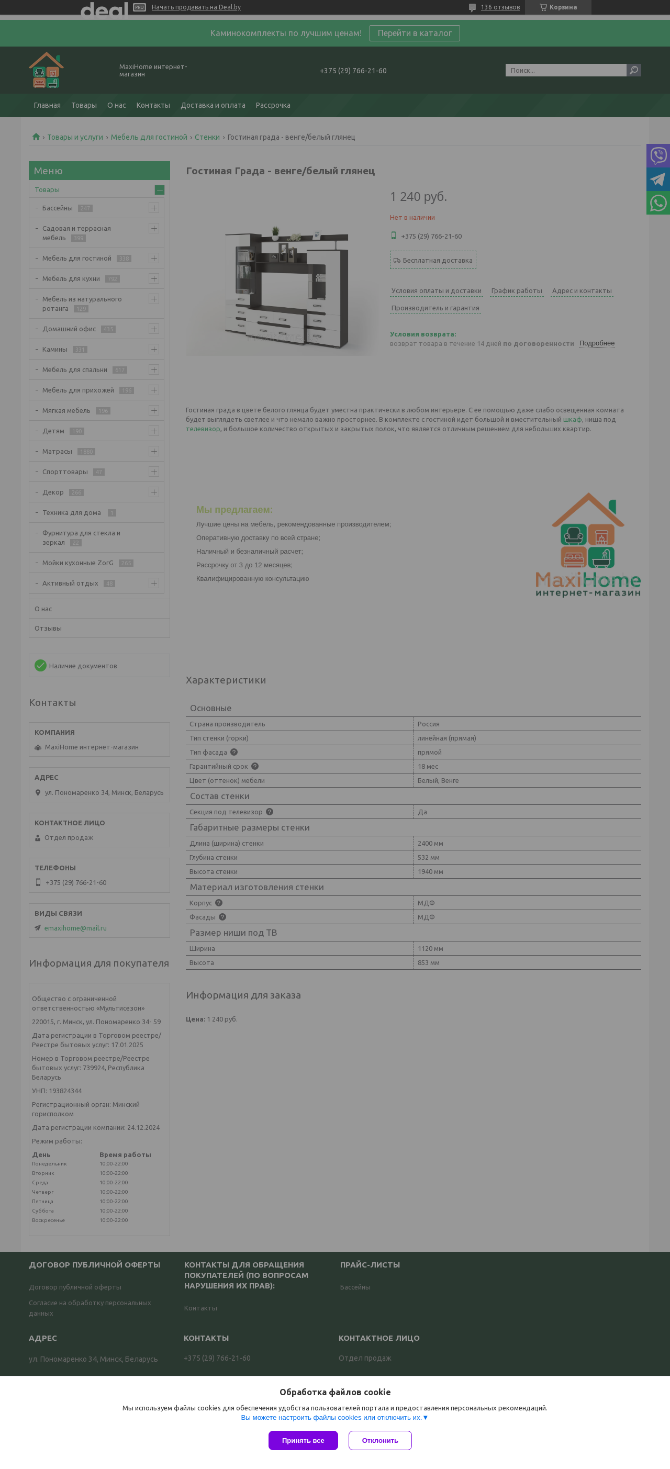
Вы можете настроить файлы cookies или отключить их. (331, 1417)
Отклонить (380, 1440)
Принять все (303, 1440)
